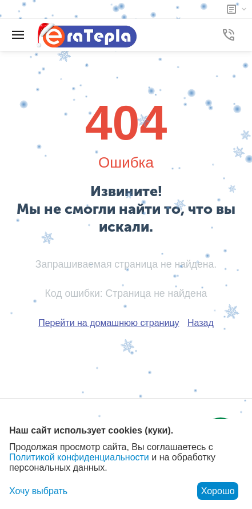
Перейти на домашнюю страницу (108, 323)
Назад (200, 323)
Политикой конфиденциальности (79, 457)
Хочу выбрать (38, 491)
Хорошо (218, 491)
